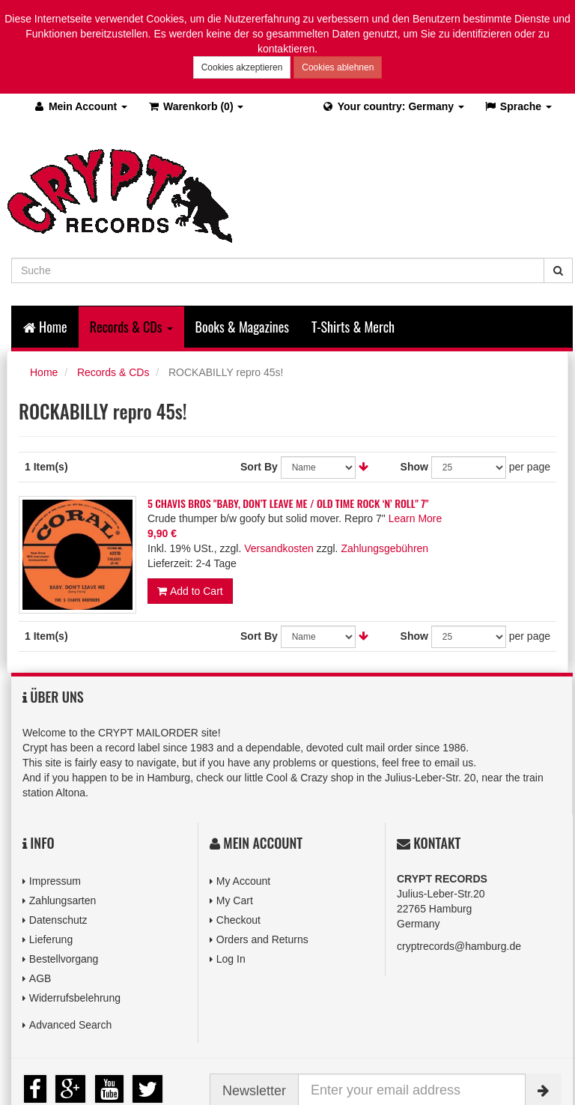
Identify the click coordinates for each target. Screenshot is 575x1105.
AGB (40, 978)
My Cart (234, 900)
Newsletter (254, 1090)
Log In (231, 959)
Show (414, 467)
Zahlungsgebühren (384, 548)
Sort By (259, 467)
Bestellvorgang (64, 959)
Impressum (55, 881)
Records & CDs (113, 372)
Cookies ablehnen (338, 67)
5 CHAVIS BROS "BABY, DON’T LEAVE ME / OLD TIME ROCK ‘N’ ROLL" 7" (287, 503)
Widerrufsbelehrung (75, 998)
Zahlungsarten (63, 900)
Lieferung (51, 939)
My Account (243, 881)
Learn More (415, 518)
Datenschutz (58, 920)
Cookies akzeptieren (242, 67)
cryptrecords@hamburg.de (459, 946)
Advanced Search (70, 1025)
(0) (195, 106)
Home (45, 326)
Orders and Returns (262, 939)
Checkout (238, 920)
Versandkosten (279, 548)
